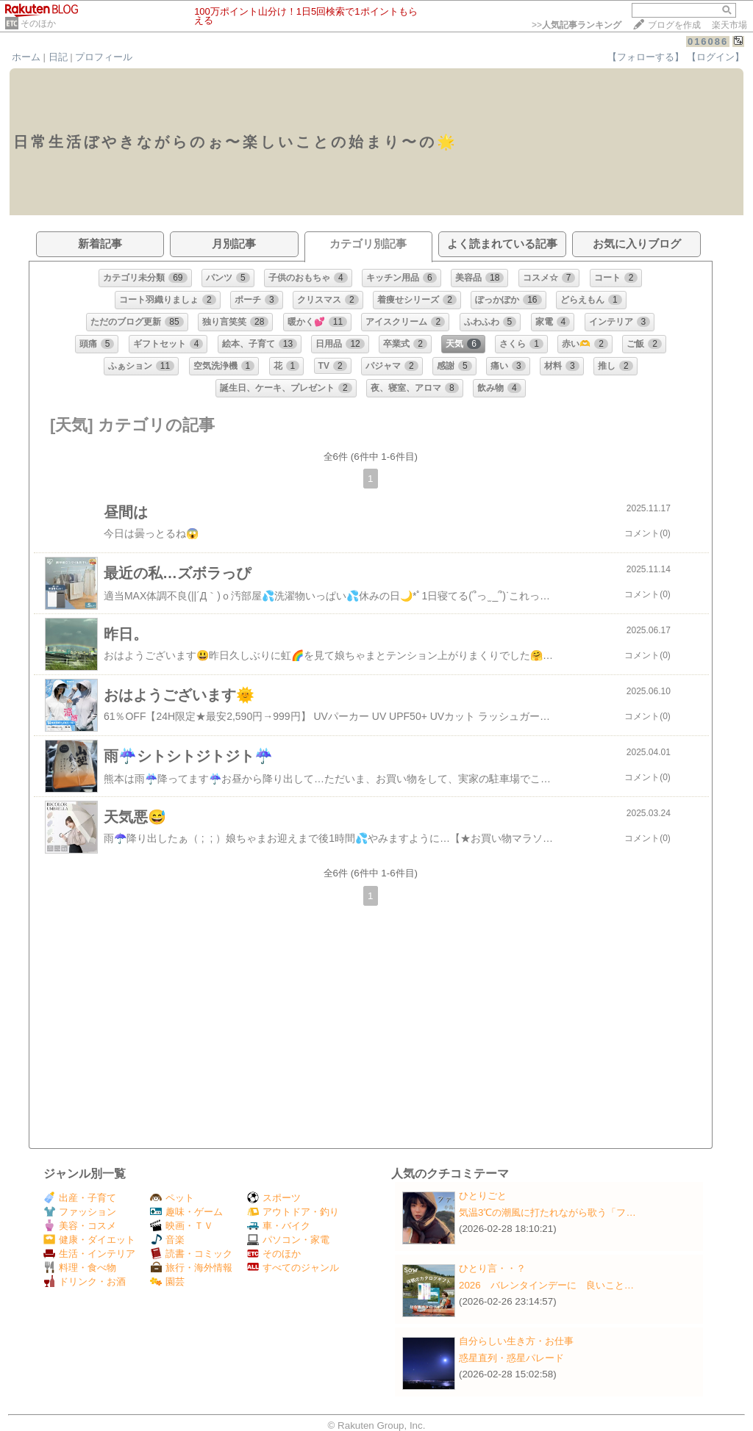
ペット (172, 1197)
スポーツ (274, 1197)
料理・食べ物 (79, 1267)
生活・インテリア (89, 1253)
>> (576, 25)
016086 (708, 41)
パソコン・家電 (288, 1239)
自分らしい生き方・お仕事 (516, 1341)
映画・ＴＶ (181, 1225)
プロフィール (103, 56)
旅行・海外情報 (191, 1267)
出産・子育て (79, 1197)
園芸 (167, 1281)
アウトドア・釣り (293, 1211)
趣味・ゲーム (186, 1211)
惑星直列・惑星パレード (511, 1357)
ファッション (79, 1211)
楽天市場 (729, 25)
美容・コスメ (79, 1225)
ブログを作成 (674, 25)
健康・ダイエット (89, 1239)
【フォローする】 (645, 56)
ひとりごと (483, 1195)
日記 (58, 56)
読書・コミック (191, 1253)
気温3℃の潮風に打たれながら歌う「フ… (547, 1212)
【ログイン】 (715, 56)
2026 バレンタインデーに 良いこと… (546, 1285)
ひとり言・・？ (492, 1268)
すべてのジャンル (293, 1267)
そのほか (38, 23)
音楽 (167, 1239)
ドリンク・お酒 (84, 1281)
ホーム (26, 56)
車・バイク (278, 1225)
